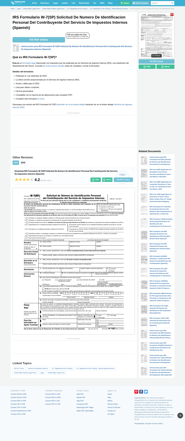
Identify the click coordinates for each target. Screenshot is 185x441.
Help (109, 397)
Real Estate (84, 3)
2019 (23, 163)
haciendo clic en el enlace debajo (71, 104)
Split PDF (80, 394)
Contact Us (112, 411)
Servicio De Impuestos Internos (38, 368)
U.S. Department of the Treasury (62, 368)
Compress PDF (82, 404)
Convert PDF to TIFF (53, 404)
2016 (16, 163)
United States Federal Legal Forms (25, 373)
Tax (94, 3)
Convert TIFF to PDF (18, 407)
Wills (102, 3)
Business (45, 3)
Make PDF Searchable (85, 411)
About (110, 394)
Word (107, 180)
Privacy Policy (113, 404)
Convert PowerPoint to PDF (21, 411)
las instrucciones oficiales (53, 66)
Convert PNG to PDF (18, 401)
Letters (65, 3)
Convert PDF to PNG (53, 397)
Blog (110, 3)
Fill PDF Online (38, 39)
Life (73, 3)
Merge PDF (81, 397)
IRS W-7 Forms (19, 368)
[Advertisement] (74, 131)
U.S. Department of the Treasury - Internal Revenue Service (95, 368)
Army (34, 3)
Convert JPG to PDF (18, 414)
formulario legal (28, 63)
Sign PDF (80, 401)
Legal (55, 3)
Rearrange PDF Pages (85, 407)
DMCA (110, 401)
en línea (40, 99)
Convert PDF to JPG (52, 394)
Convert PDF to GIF (52, 401)
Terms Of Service (114, 407)
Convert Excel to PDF (19, 397)
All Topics (111, 414)
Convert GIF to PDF (18, 404)
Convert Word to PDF (19, 394)
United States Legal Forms (56, 373)
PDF (95, 180)
